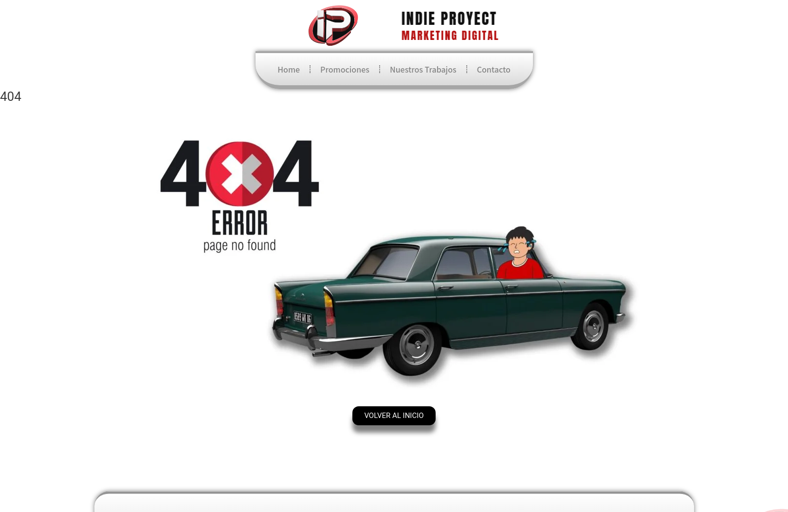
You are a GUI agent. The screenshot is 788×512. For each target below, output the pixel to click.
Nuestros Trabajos (423, 69)
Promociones (344, 69)
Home (288, 69)
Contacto (494, 69)
